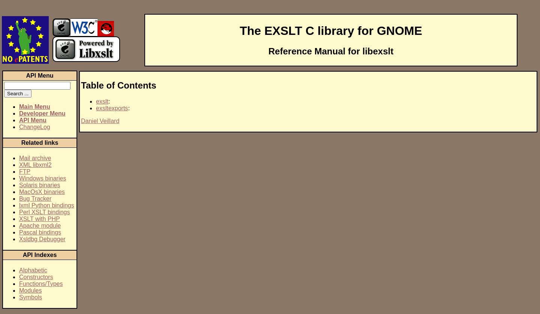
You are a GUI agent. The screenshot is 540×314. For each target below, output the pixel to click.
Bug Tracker (35, 198)
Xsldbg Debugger (42, 239)
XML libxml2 (35, 165)
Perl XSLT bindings (44, 212)
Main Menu (34, 107)
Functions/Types (41, 284)
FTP (24, 171)
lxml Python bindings (46, 205)
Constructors (36, 277)
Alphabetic (33, 270)
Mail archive (35, 158)
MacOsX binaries (42, 192)
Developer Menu (42, 113)
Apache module (40, 225)
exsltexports (112, 108)
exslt (102, 101)
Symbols (30, 297)
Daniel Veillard (100, 121)
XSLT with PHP (39, 219)
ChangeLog (34, 127)
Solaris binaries (39, 185)
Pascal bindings (40, 232)
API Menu (32, 120)
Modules (30, 290)
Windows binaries (42, 178)
